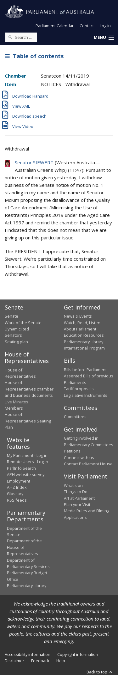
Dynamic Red (17, 329)
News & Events (78, 316)
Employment (18, 481)
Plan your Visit (77, 504)
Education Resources (84, 335)
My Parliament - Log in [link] (27, 455)
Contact (87, 25)
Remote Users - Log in (27, 461)
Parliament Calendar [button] (55, 25)
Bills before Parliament (85, 369)
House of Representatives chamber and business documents (29, 389)
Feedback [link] (40, 660)
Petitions (72, 451)
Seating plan (16, 342)
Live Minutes (16, 402)
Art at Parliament (79, 498)
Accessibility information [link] (27, 654)
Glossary (15, 493)
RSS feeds (17, 500)
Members (14, 408)
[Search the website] (21, 37)
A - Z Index (17, 487)
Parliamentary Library (83, 342)
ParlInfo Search (21, 468)
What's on (73, 485)
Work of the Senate (23, 322)
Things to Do (75, 491)
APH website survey (25, 474)
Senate (11, 316)
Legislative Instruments (85, 395)
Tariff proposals (79, 388)
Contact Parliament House (88, 464)
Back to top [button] (100, 672)
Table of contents (34, 56)
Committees (75, 416)
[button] (104, 37)
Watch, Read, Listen (82, 322)
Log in (105, 25)
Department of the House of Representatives (24, 547)
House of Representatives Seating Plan (28, 421)
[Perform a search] (10, 37)
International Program (84, 348)
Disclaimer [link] (14, 660)
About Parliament (80, 329)
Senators (13, 335)
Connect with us (79, 457)
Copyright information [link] (77, 654)
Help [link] (60, 660)
